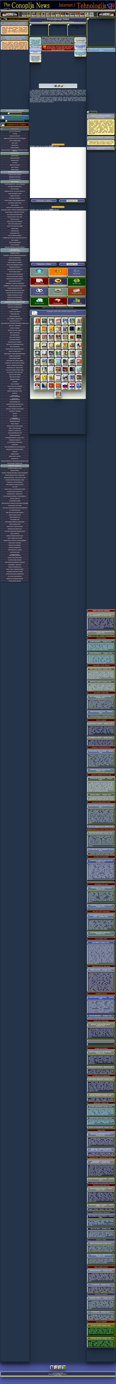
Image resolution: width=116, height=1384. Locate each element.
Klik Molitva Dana (39, 271)
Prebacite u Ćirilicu (44, 264)
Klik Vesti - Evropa (39, 301)
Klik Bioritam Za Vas (76, 301)
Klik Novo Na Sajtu (58, 301)
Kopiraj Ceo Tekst (58, 144)
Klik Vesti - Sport (39, 291)
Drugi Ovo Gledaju (58, 291)
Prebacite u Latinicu (44, 201)
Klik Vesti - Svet (77, 281)
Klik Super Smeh (58, 281)
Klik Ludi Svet (76, 271)
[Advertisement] (15, 80)
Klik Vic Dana (58, 271)
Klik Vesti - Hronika (76, 291)
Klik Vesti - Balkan (39, 281)
